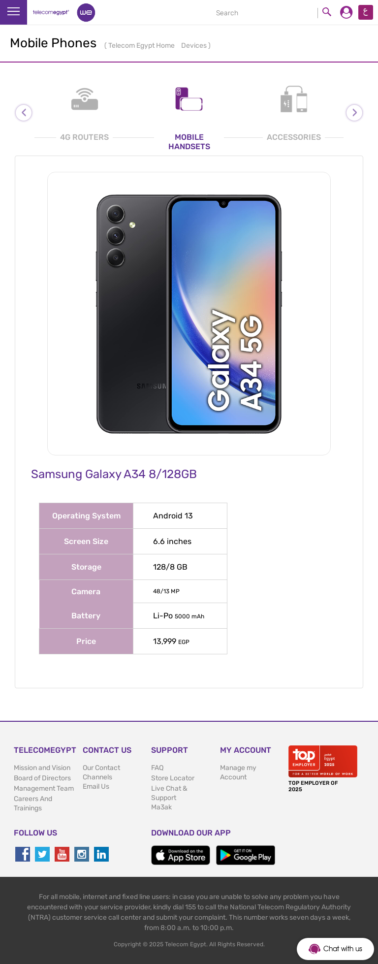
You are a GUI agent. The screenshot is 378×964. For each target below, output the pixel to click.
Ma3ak (161, 807)
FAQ (157, 768)
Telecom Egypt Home (142, 45)
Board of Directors (42, 778)
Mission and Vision (42, 768)
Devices (194, 45)
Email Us (96, 786)
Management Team (44, 788)
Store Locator (172, 778)
